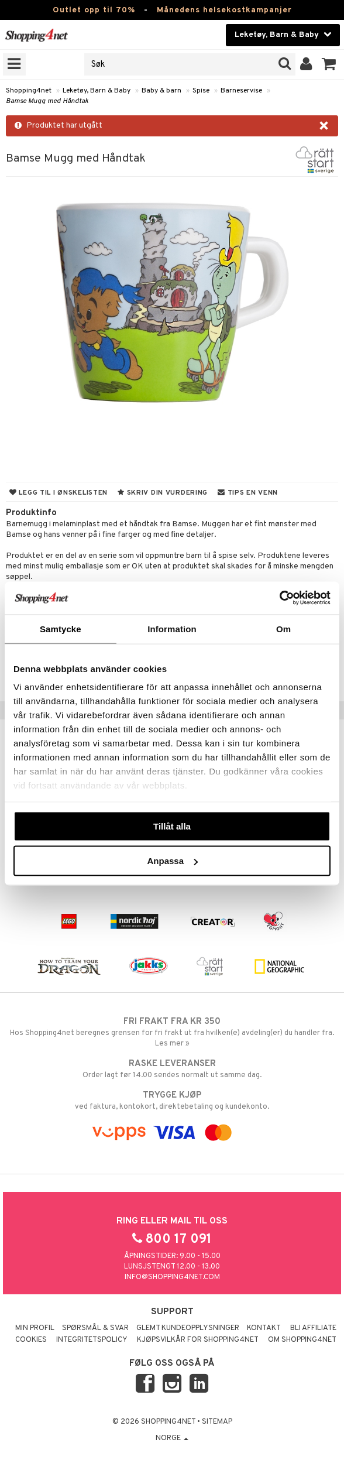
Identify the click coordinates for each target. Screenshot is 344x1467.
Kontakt (264, 1328)
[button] (329, 64)
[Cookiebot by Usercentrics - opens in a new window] (279, 598)
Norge (172, 1438)
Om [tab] (283, 628)
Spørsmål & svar (95, 1328)
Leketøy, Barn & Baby (96, 90)
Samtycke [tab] (60, 628)
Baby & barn (161, 90)
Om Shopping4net (302, 1340)
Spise (200, 90)
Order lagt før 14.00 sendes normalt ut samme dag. (172, 1069)
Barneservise (241, 90)
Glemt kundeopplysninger (187, 1328)
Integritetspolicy (92, 1340)
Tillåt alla (172, 826)
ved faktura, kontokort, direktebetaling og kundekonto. (172, 1100)
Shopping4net (28, 90)
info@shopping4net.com (172, 1277)
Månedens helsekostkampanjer (224, 10)
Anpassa (172, 861)
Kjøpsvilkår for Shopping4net (198, 1340)
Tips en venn (248, 493)
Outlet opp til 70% (94, 10)
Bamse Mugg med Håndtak (47, 101)
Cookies (31, 1340)
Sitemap (217, 1422)
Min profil (34, 1328)
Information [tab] (172, 628)
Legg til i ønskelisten (58, 493)
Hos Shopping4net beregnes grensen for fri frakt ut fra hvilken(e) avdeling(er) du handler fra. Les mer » (172, 1032)
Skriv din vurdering (163, 493)
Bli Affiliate (313, 1328)
